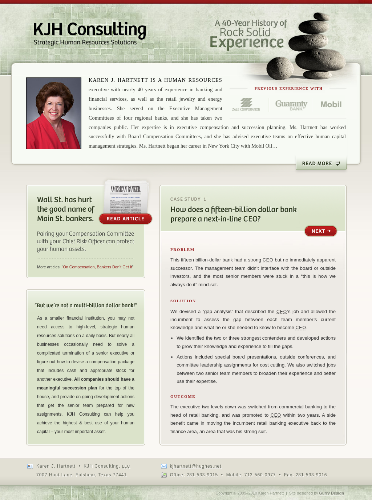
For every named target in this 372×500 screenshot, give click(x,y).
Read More (321, 164)
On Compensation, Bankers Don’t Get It (97, 267)
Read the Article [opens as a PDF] (125, 200)
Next (321, 231)
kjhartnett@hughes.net (196, 466)
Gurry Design (331, 493)
